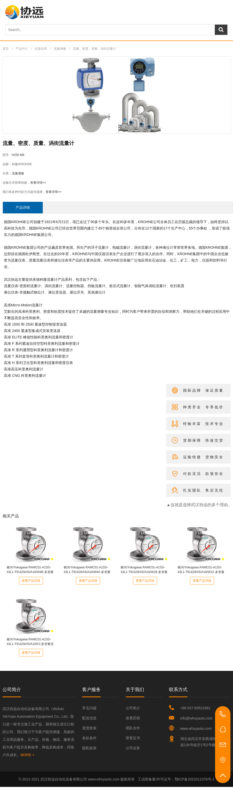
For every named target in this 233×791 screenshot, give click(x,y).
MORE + (27, 755)
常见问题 (89, 708)
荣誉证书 (133, 738)
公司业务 (133, 748)
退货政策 (89, 728)
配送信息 (89, 718)
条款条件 (89, 738)
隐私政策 (89, 748)
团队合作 (133, 728)
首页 (6, 48)
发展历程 (133, 718)
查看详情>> (38, 182)
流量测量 (60, 48)
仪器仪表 (41, 48)
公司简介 (133, 708)
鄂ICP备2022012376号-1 (195, 779)
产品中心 (22, 48)
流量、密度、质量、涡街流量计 (94, 48)
